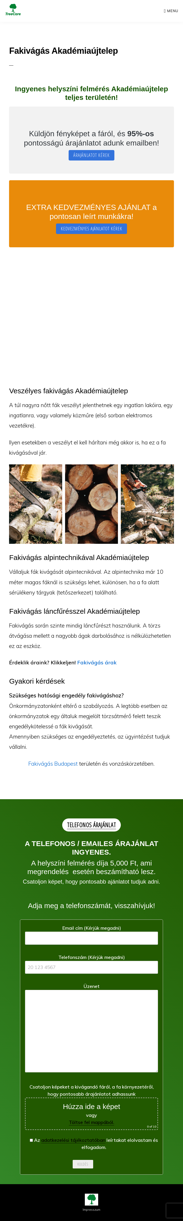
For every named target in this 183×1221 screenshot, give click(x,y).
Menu (172, 11)
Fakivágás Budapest (53, 763)
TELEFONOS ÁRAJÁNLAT (91, 825)
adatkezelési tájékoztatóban (73, 1140)
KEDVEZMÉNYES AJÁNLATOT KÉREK (91, 228)
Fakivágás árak (97, 662)
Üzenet (91, 1029)
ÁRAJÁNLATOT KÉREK (91, 155)
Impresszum (91, 1209)
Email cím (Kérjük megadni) (91, 933)
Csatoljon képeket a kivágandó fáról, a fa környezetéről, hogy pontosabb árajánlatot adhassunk (91, 1107)
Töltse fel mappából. (91, 1122)
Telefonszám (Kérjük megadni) (91, 962)
